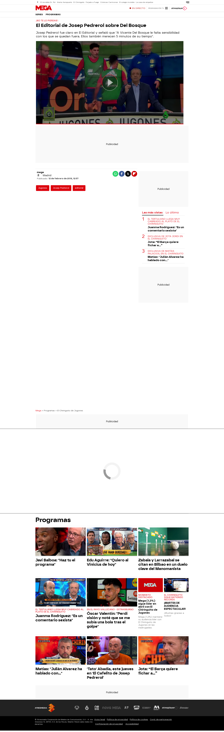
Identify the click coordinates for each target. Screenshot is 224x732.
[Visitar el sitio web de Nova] (107, 709)
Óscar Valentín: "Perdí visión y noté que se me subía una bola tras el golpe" (108, 621)
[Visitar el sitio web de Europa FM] (146, 709)
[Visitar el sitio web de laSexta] (87, 709)
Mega (38, 412)
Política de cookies (139, 721)
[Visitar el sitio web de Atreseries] (126, 709)
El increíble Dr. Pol (47, 2)
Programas (53, 15)
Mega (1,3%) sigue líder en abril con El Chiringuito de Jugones (147, 608)
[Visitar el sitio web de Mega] (117, 709)
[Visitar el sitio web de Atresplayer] (170, 709)
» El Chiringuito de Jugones (69, 412)
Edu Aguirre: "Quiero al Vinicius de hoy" (107, 563)
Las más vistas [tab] (152, 214)
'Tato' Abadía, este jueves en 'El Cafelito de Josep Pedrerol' (110, 674)
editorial (79, 189)
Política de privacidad (117, 721)
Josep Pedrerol (61, 189)
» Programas (48, 412)
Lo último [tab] (172, 214)
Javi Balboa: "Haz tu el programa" (55, 563)
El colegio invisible (125, 2)
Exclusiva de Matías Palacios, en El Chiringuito (165, 253)
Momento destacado (145, 597)
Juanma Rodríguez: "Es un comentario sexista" (166, 230)
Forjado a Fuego (91, 2)
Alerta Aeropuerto (64, 2)
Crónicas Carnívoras (108, 2)
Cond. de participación (161, 721)
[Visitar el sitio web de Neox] (97, 709)
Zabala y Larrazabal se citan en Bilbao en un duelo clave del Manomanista (162, 565)
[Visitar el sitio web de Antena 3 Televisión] (77, 709)
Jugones (42, 189)
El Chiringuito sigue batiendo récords (173, 598)
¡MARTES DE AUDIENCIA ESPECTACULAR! (175, 607)
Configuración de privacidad (109, 725)
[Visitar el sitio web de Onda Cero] (136, 709)
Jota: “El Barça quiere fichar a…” (163, 245)
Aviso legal (99, 721)
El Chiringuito (78, 2)
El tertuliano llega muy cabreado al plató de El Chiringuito (164, 223)
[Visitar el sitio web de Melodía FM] (156, 709)
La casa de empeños (142, 2)
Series (39, 15)
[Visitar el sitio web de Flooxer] (184, 709)
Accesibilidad (132, 725)
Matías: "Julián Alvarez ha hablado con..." (166, 260)
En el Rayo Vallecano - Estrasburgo (110, 611)
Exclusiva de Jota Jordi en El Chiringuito (165, 239)
